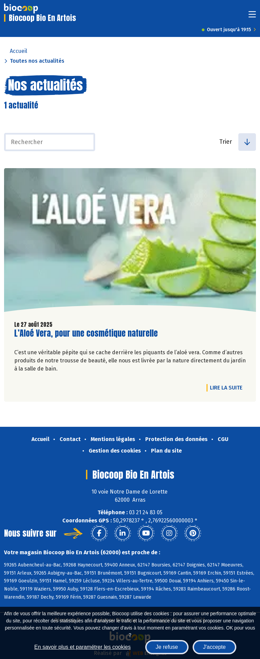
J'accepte (214, 647)
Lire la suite (228, 387)
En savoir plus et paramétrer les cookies (82, 647)
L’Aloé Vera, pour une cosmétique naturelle (86, 333)
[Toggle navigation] (252, 16)
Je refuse (167, 647)
